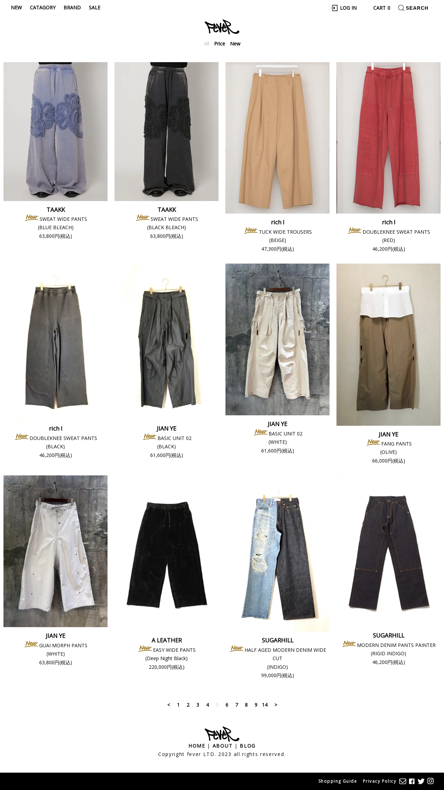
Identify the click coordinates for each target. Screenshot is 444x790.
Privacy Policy (379, 781)
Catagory (43, 7)
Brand (72, 7)
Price (219, 43)
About (222, 745)
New (16, 7)
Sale (94, 7)
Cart (381, 8)
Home (196, 745)
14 (264, 704)
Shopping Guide (337, 781)
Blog (248, 745)
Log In (348, 8)
